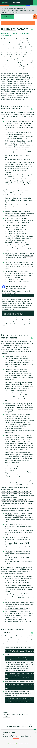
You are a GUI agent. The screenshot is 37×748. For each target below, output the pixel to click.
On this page (7, 16)
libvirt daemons (14, 12)
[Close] (35, 732)
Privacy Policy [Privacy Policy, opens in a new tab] (16, 738)
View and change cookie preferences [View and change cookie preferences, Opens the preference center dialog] (18, 743)
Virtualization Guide (12, 10)
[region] (18, 739)
